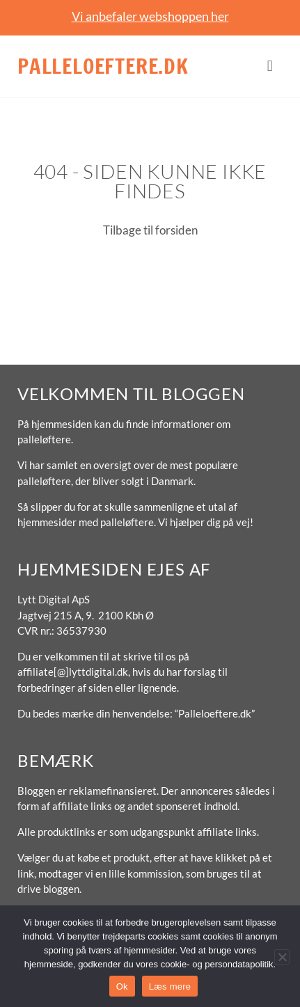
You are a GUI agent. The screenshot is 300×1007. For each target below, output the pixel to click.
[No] (282, 957)
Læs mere (170, 986)
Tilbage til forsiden (150, 230)
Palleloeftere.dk (103, 66)
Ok (122, 986)
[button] (269, 66)
